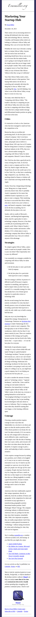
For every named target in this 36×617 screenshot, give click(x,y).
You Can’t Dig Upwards (16, 558)
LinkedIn (7, 566)
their (29, 321)
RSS (18, 566)
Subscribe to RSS (10, 611)
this (15, 89)
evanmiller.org (18, 535)
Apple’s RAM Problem (15, 544)
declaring (25, 321)
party (6, 205)
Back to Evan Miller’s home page (15, 609)
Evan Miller (10, 25)
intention (7, 324)
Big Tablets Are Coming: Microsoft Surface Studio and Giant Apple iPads (19, 549)
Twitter (13, 566)
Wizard (25, 577)
